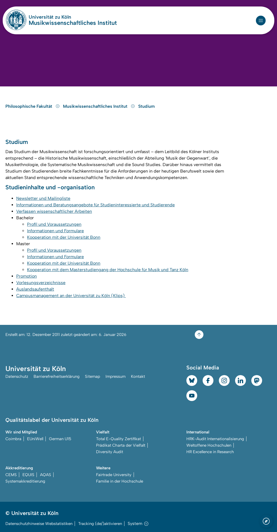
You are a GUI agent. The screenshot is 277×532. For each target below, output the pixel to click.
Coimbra (13, 438)
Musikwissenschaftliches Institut (73, 22)
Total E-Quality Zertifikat (118, 438)
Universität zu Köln (66, 17)
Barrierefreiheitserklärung (57, 376)
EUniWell (35, 438)
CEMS (11, 474)
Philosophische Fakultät (33, 106)
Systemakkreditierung (25, 481)
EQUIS (28, 474)
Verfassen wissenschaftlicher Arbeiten (54, 211)
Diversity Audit (109, 451)
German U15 (60, 438)
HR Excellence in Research (210, 451)
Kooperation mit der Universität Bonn (63, 237)
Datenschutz (16, 376)
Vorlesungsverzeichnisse (40, 282)
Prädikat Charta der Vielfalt (120, 445)
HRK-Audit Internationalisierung (215, 438)
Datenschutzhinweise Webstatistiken (38, 523)
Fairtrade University (113, 474)
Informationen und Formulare (55, 230)
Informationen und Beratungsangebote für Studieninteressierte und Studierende (95, 204)
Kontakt (138, 376)
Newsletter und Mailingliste (43, 198)
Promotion (26, 276)
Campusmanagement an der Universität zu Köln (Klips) (71, 295)
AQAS (45, 474)
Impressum (115, 376)
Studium (146, 106)
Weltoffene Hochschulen (208, 445)
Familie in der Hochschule (119, 481)
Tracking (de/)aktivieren (100, 523)
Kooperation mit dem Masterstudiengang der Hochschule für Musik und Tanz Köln (107, 269)
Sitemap (92, 376)
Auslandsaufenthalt (35, 289)
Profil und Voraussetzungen (54, 224)
